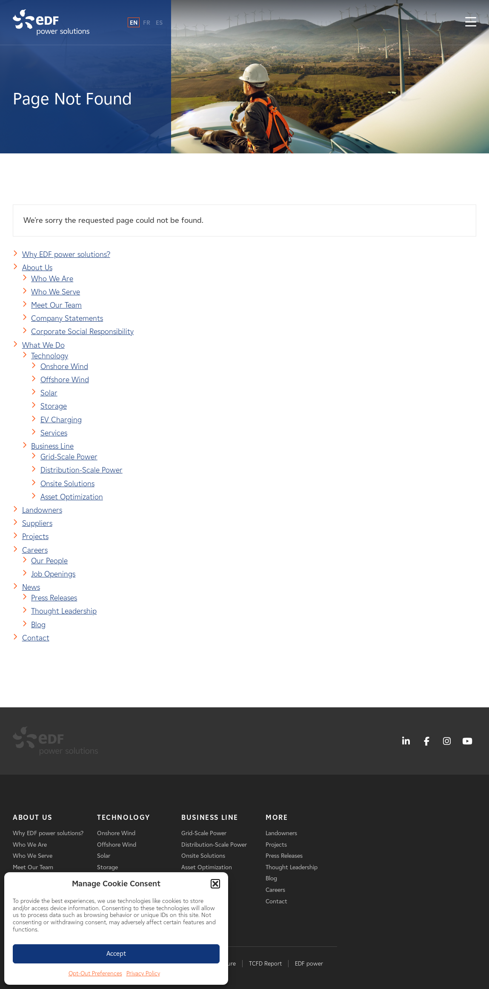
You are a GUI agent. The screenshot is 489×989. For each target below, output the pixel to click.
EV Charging (61, 419)
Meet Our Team (56, 305)
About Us (37, 267)
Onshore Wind (64, 366)
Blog (38, 624)
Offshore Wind (64, 379)
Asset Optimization (71, 497)
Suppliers (37, 523)
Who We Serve (55, 292)
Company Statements (67, 318)
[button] (215, 883)
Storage (53, 406)
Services (53, 433)
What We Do (43, 345)
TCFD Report (265, 963)
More (277, 817)
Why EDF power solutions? (66, 254)
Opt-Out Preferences (95, 973)
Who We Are (52, 278)
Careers (35, 550)
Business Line (52, 446)
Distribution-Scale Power (81, 470)
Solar (48, 393)
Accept (116, 953)
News (31, 587)
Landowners (42, 510)
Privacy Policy (143, 973)
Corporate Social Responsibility (82, 331)
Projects (35, 536)
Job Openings (53, 574)
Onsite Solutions (67, 483)
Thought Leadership (64, 611)
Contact (35, 638)
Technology (49, 355)
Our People (49, 560)
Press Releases (54, 598)
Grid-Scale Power (68, 456)
